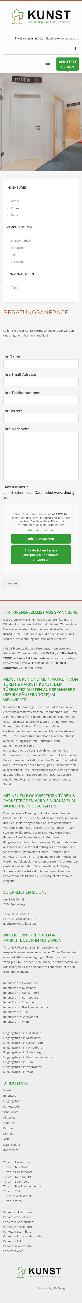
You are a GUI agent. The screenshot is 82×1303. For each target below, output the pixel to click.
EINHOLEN (67, 64)
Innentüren (10, 1095)
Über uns (9, 1123)
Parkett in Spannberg (17, 1231)
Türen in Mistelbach (16, 1167)
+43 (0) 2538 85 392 (30, 38)
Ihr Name (11, 356)
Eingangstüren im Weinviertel (22, 1067)
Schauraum (10, 1112)
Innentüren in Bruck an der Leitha (25, 1007)
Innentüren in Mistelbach (20, 988)
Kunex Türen (27, 736)
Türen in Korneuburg (17, 1177)
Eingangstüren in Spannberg (22, 1052)
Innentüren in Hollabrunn (20, 983)
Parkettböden (12, 1106)
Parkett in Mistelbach (17, 1217)
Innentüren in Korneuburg (20, 997)
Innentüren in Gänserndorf (21, 993)
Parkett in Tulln (13, 1241)
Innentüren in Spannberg (20, 1002)
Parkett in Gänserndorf (18, 1222)
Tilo (13, 255)
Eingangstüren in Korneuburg (22, 1047)
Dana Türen (51, 736)
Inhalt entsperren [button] (41, 539)
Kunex (15, 208)
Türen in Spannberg (16, 1181)
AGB (6, 1139)
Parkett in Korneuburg (18, 1227)
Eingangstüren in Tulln (18, 1062)
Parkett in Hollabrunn (17, 1212)
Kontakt (8, 1134)
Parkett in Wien (13, 1251)
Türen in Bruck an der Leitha (22, 1186)
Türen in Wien (12, 1201)
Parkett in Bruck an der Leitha (23, 1236)
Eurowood (17, 262)
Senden (12, 583)
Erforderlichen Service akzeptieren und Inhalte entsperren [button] (41, 555)
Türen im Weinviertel (17, 1196)
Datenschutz (15, 487)
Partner (8, 1128)
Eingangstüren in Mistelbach (22, 1038)
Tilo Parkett (69, 760)
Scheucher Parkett (49, 760)
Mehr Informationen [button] (41, 530)
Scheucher (18, 248)
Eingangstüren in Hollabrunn (22, 1033)
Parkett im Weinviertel (18, 1246)
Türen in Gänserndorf (17, 1172)
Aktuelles (9, 1117)
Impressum (10, 1150)
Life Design (59, 1288)
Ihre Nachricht (16, 429)
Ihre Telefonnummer (21, 392)
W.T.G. (15, 201)
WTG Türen (10, 736)
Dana (14, 215)
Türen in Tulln (12, 1191)
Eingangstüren (12, 1101)
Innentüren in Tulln (16, 1012)
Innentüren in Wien (16, 1022)
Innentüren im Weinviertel (20, 1017)
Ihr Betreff (12, 411)
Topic (14, 287)
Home (7, 1090)
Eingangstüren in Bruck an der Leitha (27, 1057)
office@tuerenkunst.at (64, 38)
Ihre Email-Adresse (19, 374)
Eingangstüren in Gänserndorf (23, 1043)
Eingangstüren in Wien (18, 1072)
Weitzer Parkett (21, 241)
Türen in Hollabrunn (16, 1162)
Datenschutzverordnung (54, 492)
